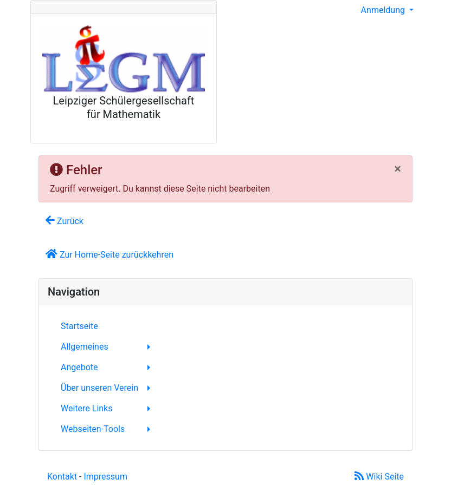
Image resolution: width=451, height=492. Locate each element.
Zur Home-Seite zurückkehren (109, 254)
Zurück (64, 220)
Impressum (105, 476)
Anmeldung (384, 10)
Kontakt (62, 476)
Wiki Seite (379, 476)
